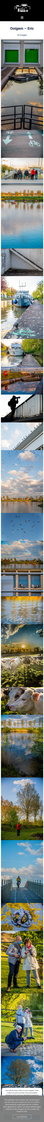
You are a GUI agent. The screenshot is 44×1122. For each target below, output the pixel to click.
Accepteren (22, 1117)
